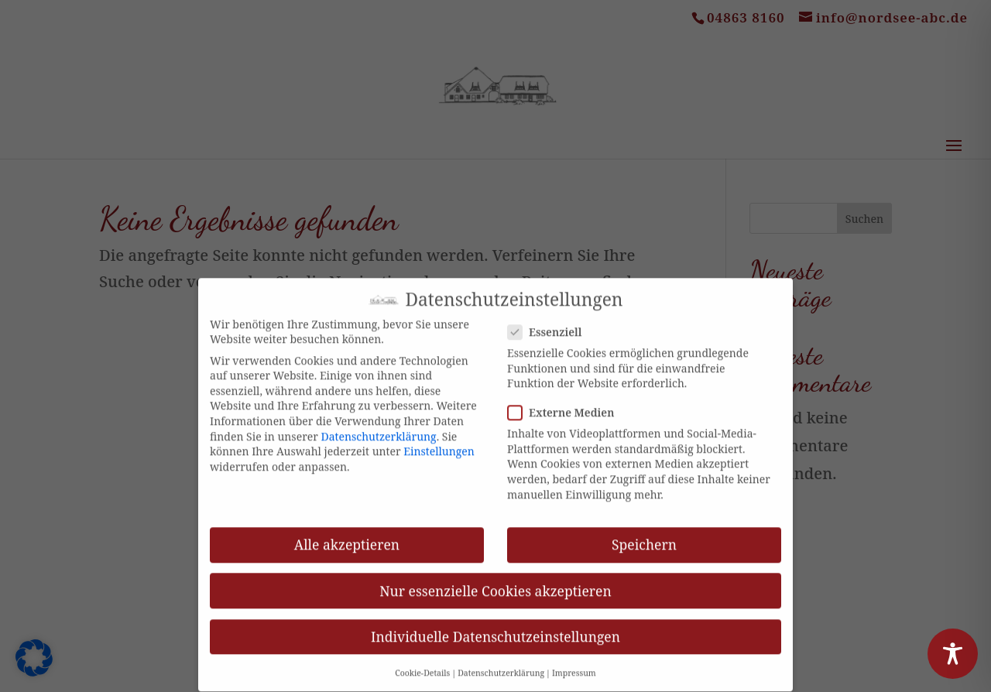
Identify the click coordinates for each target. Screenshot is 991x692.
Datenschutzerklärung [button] (501, 663)
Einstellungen (439, 441)
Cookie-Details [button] (422, 663)
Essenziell (551, 322)
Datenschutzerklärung (379, 426)
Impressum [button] (574, 663)
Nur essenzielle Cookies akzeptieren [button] (495, 580)
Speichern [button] (644, 535)
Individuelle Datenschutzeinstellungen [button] (495, 627)
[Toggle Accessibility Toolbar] (952, 653)
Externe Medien (567, 403)
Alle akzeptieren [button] (346, 535)
